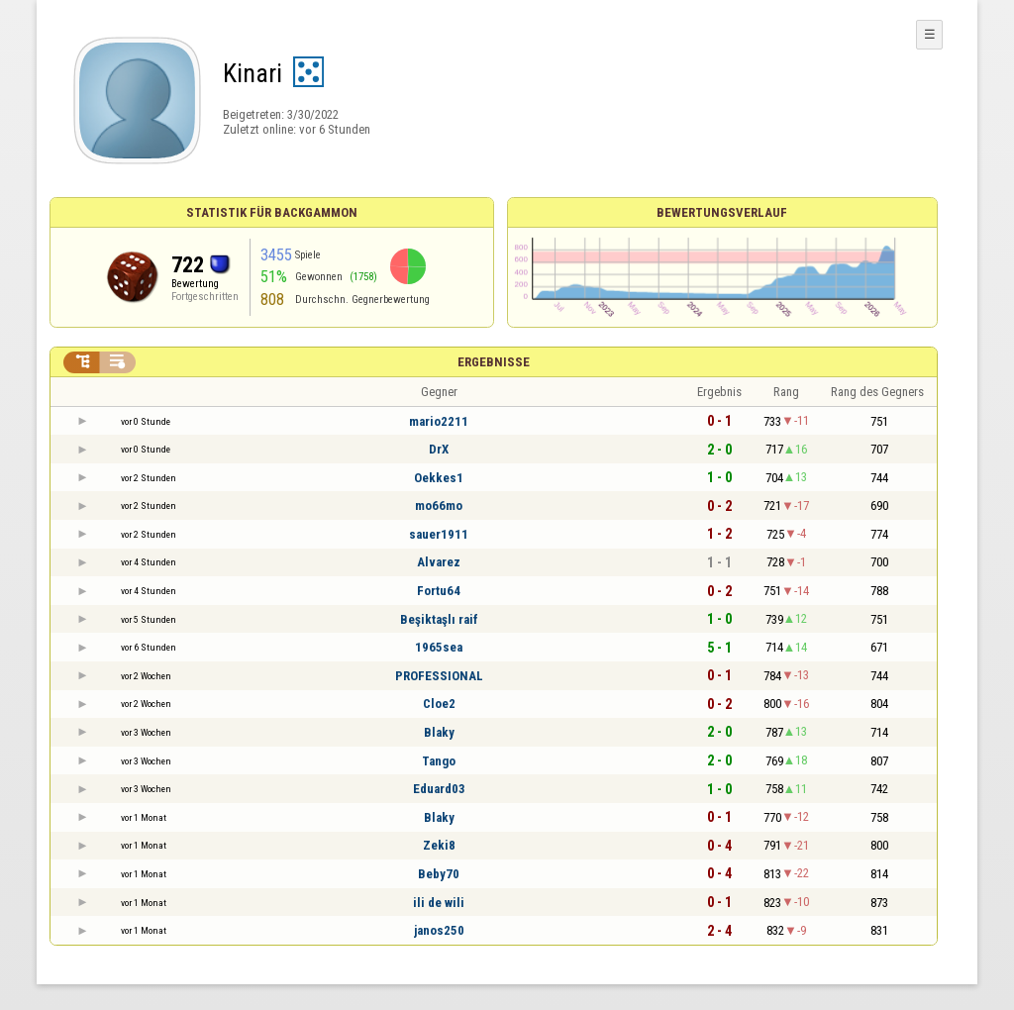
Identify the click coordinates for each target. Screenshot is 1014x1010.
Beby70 (438, 873)
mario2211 (438, 421)
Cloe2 (439, 703)
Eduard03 (439, 788)
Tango (439, 761)
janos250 (439, 930)
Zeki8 (439, 845)
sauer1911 (438, 534)
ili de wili (438, 902)
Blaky (439, 732)
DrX (439, 449)
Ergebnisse (493, 361)
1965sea (438, 647)
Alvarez (438, 562)
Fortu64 (438, 590)
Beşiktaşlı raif (439, 619)
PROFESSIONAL (439, 675)
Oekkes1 (438, 477)
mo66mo (438, 505)
